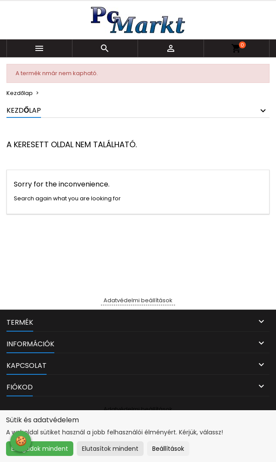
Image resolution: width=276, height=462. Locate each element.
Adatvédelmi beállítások (138, 300)
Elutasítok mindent (110, 448)
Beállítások (168, 448)
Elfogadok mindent (39, 448)
